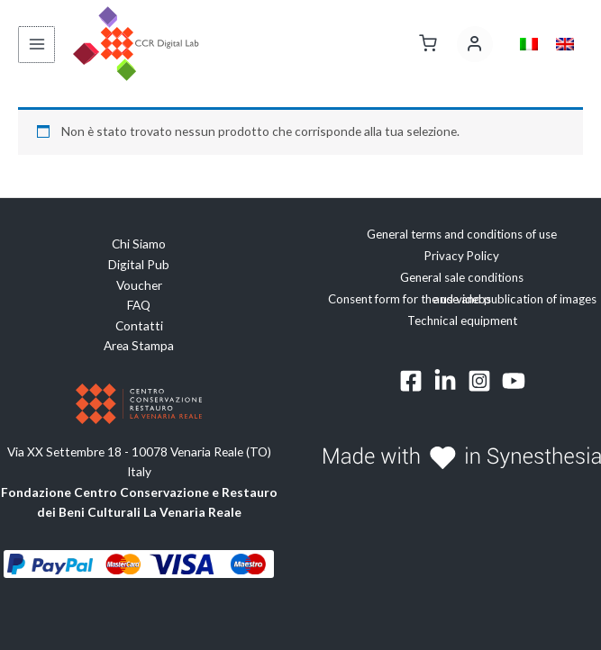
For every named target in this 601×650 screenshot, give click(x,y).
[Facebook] (411, 381)
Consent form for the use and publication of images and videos (462, 299)
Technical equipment (462, 320)
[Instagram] (479, 381)
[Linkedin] (445, 381)
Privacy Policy (461, 255)
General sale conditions (462, 277)
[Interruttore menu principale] (35, 44)
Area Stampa (139, 345)
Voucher (139, 285)
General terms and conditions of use (462, 235)
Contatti (139, 325)
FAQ (138, 304)
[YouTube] (513, 381)
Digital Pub (138, 264)
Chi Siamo (139, 244)
